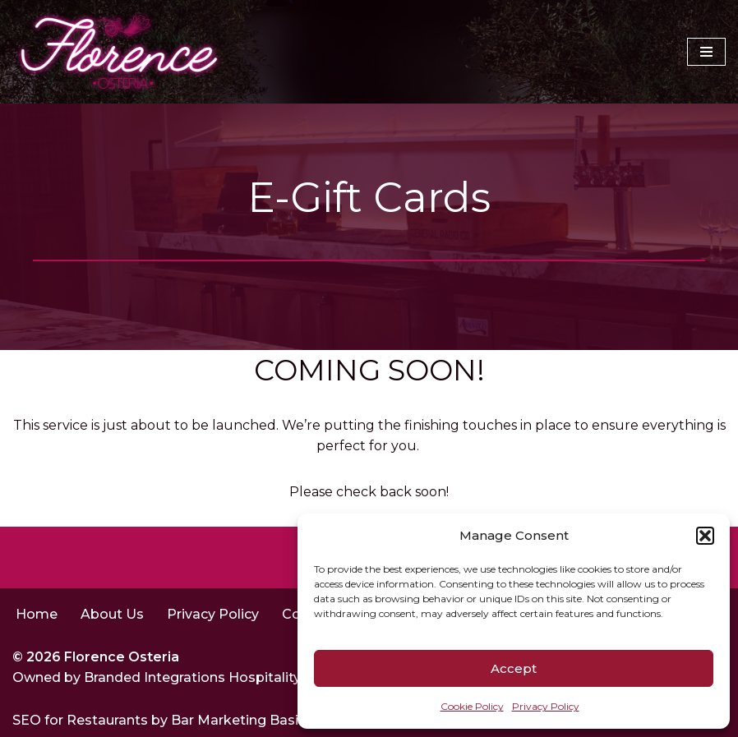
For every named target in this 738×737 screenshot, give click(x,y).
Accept (514, 668)
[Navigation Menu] (706, 52)
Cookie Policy (472, 706)
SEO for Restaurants (81, 720)
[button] (705, 535)
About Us (112, 614)
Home (37, 614)
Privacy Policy (545, 706)
